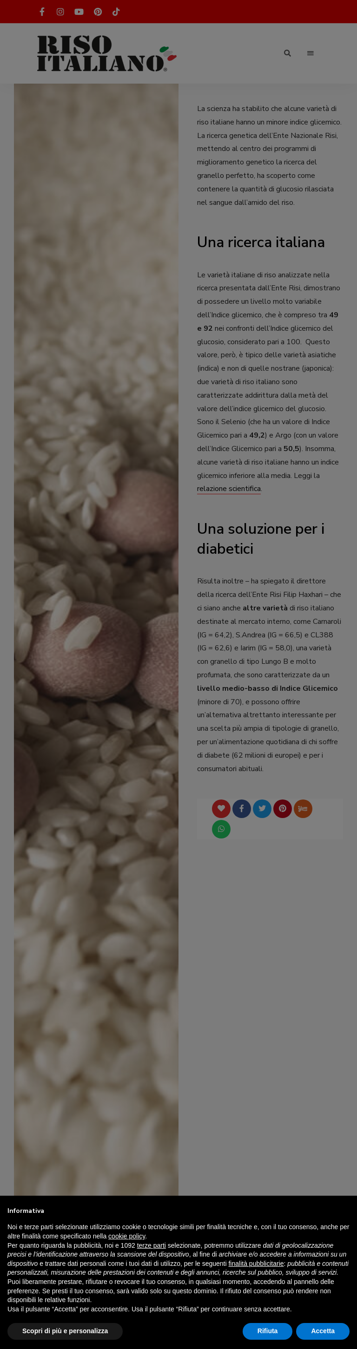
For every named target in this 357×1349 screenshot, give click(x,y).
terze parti (151, 1245)
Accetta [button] (323, 1331)
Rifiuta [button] (268, 1331)
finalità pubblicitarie (256, 1263)
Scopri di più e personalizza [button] (65, 1331)
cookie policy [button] (126, 1236)
